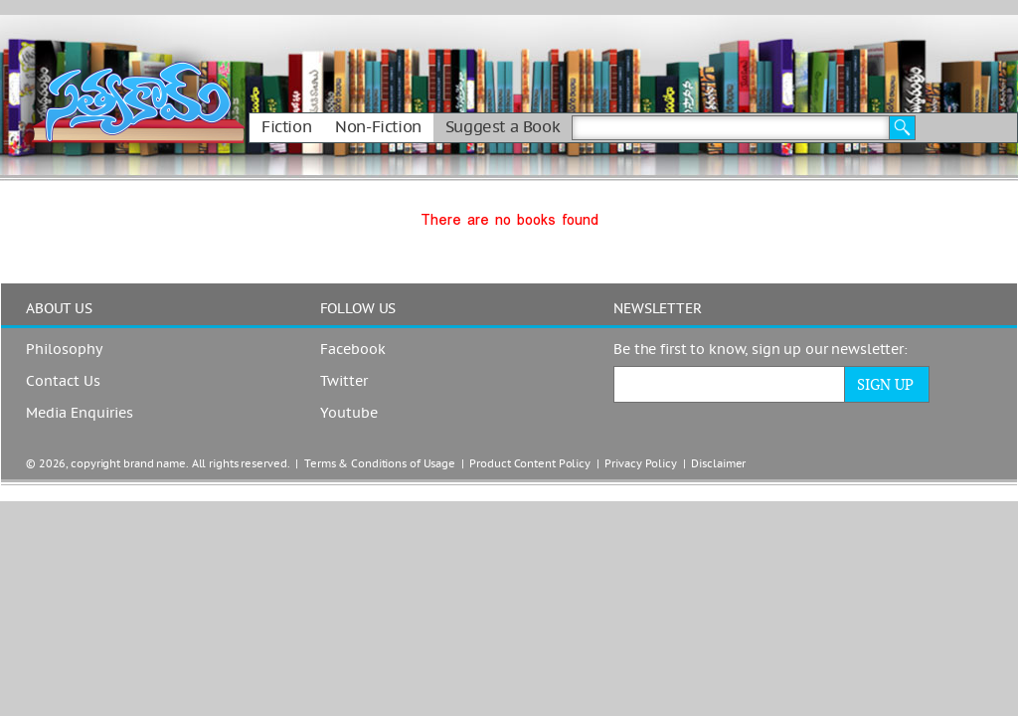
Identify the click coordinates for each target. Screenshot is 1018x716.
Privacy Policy (640, 463)
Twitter (344, 382)
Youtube (349, 414)
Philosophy (64, 350)
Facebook (353, 350)
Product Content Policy (530, 463)
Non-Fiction (378, 127)
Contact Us (63, 382)
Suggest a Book (502, 127)
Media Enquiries (79, 414)
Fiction (286, 127)
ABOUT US (59, 309)
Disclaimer (718, 463)
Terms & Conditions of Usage (379, 463)
